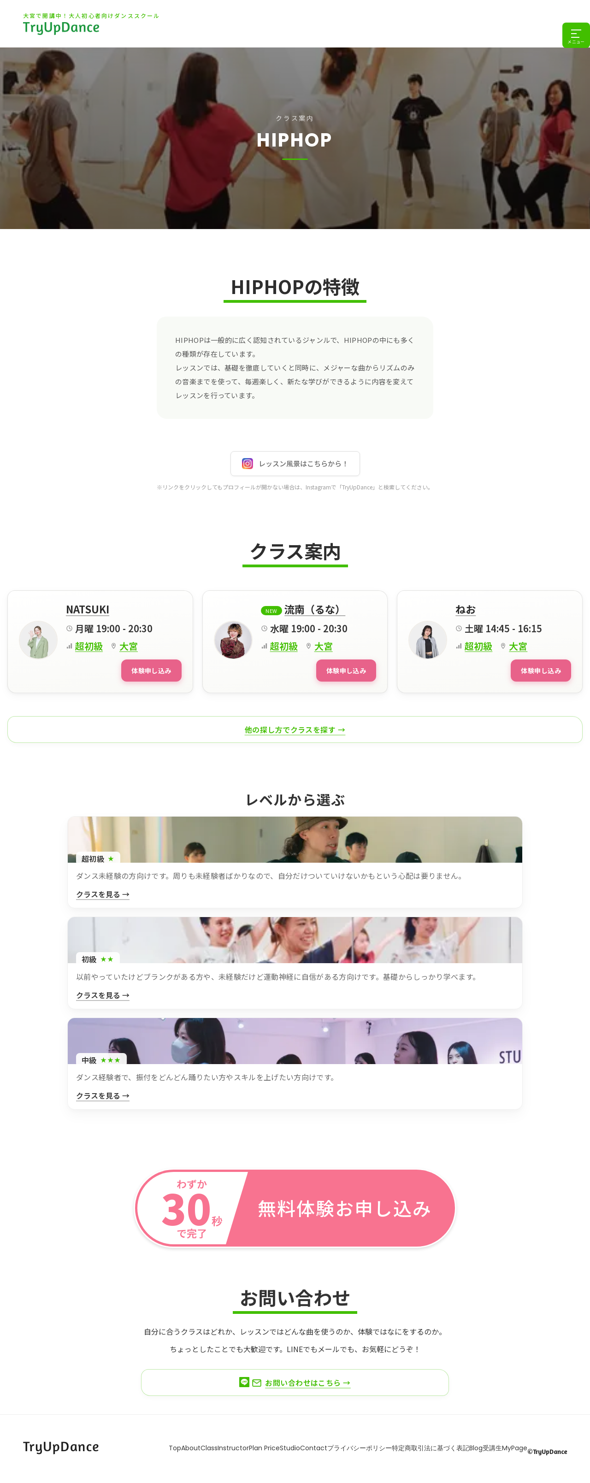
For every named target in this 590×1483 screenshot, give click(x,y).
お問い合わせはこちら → (295, 1380)
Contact (316, 1445)
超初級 (89, 646)
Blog (506, 1445)
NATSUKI (87, 608)
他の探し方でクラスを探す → (295, 727)
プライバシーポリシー (371, 1445)
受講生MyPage (544, 1445)
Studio (283, 1445)
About (147, 1445)
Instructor (208, 1445)
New (272, 610)
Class (174, 1445)
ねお (465, 608)
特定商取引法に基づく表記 (451, 1445)
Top (122, 1445)
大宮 (128, 646)
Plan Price (248, 1445)
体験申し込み (146, 669)
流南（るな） (314, 608)
